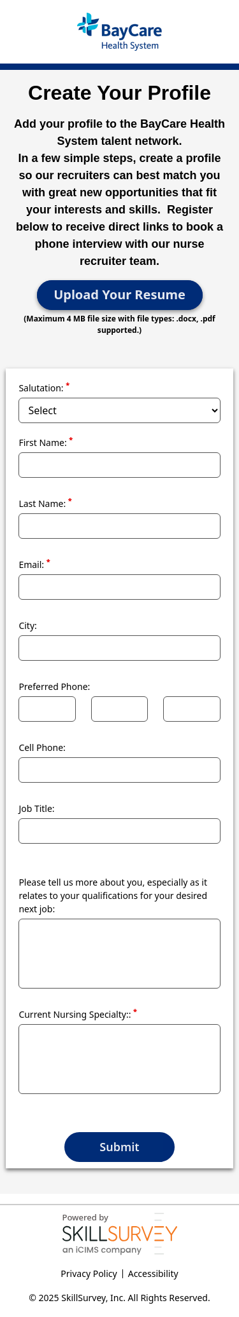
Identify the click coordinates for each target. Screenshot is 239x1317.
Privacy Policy (89, 1273)
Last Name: (44, 503)
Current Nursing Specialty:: (77, 1014)
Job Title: (36, 808)
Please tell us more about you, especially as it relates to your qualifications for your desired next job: (112, 895)
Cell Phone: (42, 747)
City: (27, 625)
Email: (34, 564)
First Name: (45, 442)
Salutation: (43, 387)
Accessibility (153, 1273)
